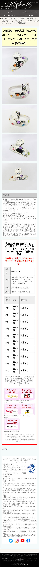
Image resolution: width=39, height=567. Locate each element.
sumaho (23, 560)
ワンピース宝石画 (27, 558)
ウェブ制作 (4, 554)
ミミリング (20, 558)
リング (10, 12)
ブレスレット (29, 15)
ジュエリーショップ (6, 555)
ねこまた (9, 558)
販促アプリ (21, 559)
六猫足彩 (4, 558)
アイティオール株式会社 (19, 563)
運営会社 (25, 459)
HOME (4, 18)
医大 (16, 560)
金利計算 (10, 560)
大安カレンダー (29, 560)
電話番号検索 (25, 554)
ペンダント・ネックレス (29, 12)
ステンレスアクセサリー (20, 557)
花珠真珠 (5, 560)
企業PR (15, 554)
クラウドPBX (11, 554)
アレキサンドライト (16, 555)
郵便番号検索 (31, 554)
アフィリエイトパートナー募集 (20, 460)
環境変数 (20, 560)
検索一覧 (12, 18)
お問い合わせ (32, 459)
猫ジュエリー (14, 558)
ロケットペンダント (25, 555)
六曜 (35, 560)
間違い (19, 554)
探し (13, 560)
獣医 (36, 554)
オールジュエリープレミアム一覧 (12, 459)
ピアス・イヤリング (9, 15)
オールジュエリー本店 (19, 462)
